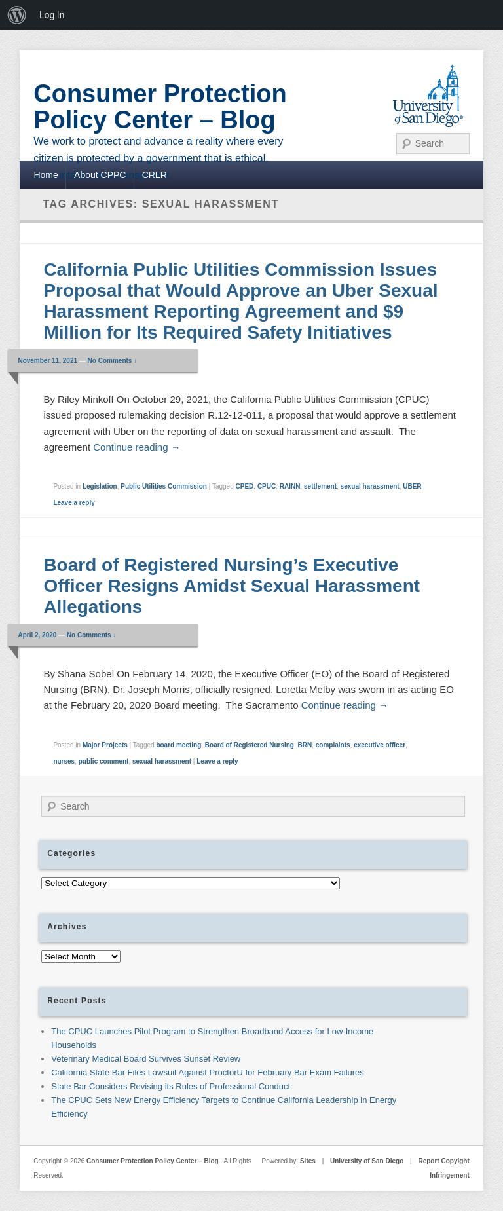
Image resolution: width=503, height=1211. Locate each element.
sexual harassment (370, 486)
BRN (305, 745)
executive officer (379, 745)
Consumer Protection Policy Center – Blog (159, 107)
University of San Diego (366, 1160)
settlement (320, 486)
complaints (333, 745)
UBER (412, 486)
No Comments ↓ (113, 360)
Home (45, 175)
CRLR (154, 175)
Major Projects (105, 745)
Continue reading (136, 447)
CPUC (266, 486)
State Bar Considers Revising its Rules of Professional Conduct (170, 1086)
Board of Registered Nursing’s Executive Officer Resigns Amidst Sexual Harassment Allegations (231, 586)
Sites (308, 1160)
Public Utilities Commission (164, 486)
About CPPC (100, 175)
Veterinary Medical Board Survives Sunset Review (145, 1059)
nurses (64, 761)
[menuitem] (17, 15)
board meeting (178, 745)
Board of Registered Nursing (249, 745)
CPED (245, 486)
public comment (104, 761)
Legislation (100, 486)
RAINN (290, 486)
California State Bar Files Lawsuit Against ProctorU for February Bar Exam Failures (207, 1072)
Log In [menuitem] (51, 15)
